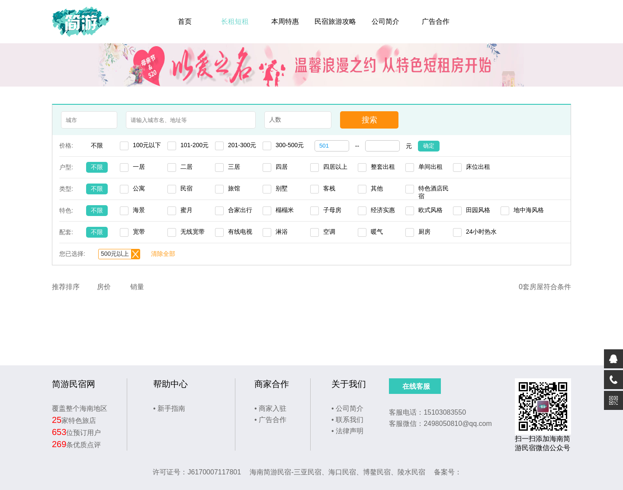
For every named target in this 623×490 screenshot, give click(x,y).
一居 (139, 166)
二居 (186, 166)
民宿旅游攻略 (335, 21)
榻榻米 (285, 209)
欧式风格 (430, 209)
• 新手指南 (169, 408)
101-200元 (194, 145)
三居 (234, 166)
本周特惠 (285, 21)
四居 (282, 166)
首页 (185, 21)
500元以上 (115, 253)
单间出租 (430, 166)
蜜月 (186, 209)
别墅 (282, 188)
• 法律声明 (347, 431)
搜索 (369, 120)
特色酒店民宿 (433, 189)
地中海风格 (529, 209)
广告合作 (436, 21)
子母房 (332, 209)
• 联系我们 (347, 419)
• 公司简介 (347, 408)
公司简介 (385, 21)
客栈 (329, 188)
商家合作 (271, 384)
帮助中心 (170, 384)
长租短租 (235, 21)
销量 (137, 286)
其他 (377, 188)
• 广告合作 (270, 419)
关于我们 (348, 384)
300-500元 (290, 145)
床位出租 (478, 166)
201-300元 (242, 145)
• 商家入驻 (270, 408)
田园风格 (478, 209)
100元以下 (147, 145)
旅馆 (234, 188)
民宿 (186, 188)
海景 (139, 209)
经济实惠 (383, 209)
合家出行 (240, 209)
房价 (104, 286)
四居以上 (335, 166)
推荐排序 (66, 286)
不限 (97, 145)
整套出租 (383, 166)
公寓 (139, 188)
